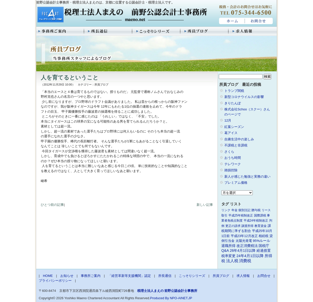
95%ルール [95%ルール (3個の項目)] (261, 241)
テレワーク (232, 164)
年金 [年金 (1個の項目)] (234, 210)
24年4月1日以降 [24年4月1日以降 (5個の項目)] (250, 256)
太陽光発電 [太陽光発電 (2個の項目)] (244, 241)
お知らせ (66, 276)
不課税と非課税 (235, 145)
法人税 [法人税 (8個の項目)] (232, 261)
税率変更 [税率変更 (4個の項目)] (228, 256)
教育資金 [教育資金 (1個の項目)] (261, 226)
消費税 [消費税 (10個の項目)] (245, 261)
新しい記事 (205, 205)
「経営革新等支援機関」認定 (129, 276)
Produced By (159, 298)
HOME (231, 21)
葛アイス (231, 133)
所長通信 (108, 31)
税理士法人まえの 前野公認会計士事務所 (121, 15)
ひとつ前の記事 (52, 205)
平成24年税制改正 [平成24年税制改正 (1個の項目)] (256, 220)
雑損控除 (231, 170)
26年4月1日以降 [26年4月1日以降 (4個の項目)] (243, 250)
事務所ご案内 (60, 31)
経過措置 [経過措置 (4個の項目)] (264, 250)
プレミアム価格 (235, 182)
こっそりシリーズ (156, 31)
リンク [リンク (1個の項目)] (225, 210)
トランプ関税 (234, 91)
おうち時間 (232, 158)
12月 (227, 120)
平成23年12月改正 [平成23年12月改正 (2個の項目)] (244, 236)
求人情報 (253, 31)
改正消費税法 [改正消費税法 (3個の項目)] (247, 246)
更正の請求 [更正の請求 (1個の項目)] (233, 226)
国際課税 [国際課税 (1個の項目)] (260, 215)
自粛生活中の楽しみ (239, 139)
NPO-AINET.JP (181, 298)
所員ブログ (205, 31)
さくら (229, 152)
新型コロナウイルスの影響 (244, 97)
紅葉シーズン (234, 127)
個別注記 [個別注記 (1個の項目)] (244, 210)
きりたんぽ (232, 103)
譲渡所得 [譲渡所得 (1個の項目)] (247, 226)
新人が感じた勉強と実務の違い (247, 176)
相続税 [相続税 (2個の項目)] (263, 236)
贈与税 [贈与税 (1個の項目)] (256, 210)
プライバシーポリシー (55, 280)
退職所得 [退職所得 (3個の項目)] (228, 246)
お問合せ (259, 21)
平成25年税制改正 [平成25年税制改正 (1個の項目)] (240, 215)
